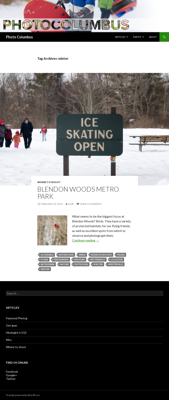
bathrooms (66, 254)
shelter (98, 264)
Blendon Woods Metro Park (78, 192)
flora (44, 259)
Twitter (11, 378)
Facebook (12, 371)
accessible (47, 254)
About (153, 37)
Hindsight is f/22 (16, 332)
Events (137, 37)
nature (64, 264)
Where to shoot (49, 182)
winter (45, 269)
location (117, 259)
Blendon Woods (101, 254)
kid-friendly (97, 259)
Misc (9, 339)
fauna (121, 254)
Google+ (11, 375)
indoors (79, 259)
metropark (47, 264)
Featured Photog (16, 318)
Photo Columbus (19, 37)
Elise (71, 203)
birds (82, 254)
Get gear (11, 325)
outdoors (81, 264)
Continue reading (85, 240)
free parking (61, 259)
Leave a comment (91, 203)
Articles (120, 37)
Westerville (115, 264)
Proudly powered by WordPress (23, 395)
